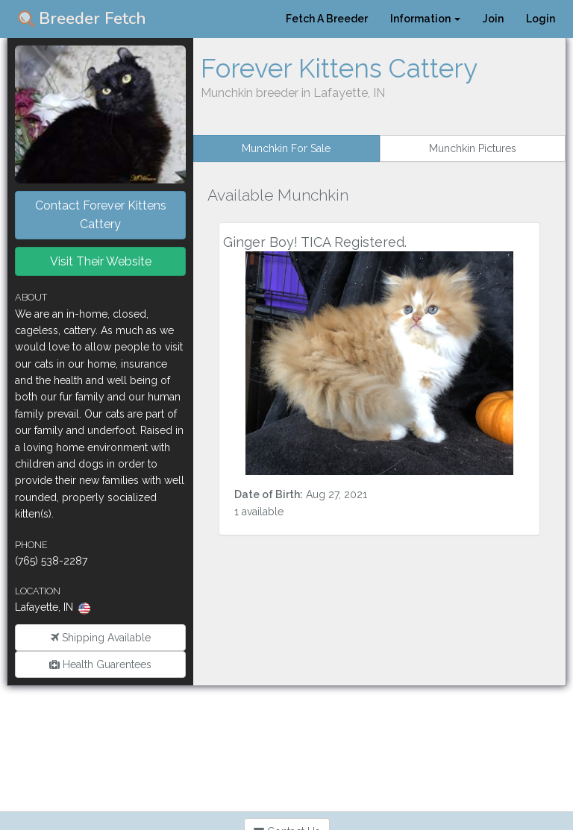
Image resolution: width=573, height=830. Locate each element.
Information (425, 19)
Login (540, 19)
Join (493, 19)
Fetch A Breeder (327, 19)
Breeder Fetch (82, 18)
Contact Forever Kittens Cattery (100, 215)
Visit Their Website (100, 261)
